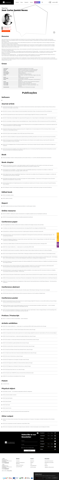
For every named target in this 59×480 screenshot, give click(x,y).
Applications (37, 2)
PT (48, 2)
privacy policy (31, 447)
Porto (49, 435)
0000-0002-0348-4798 (7, 29)
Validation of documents (49, 467)
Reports (46, 465)
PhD (31, 464)
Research (26, 2)
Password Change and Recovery (20, 463)
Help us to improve (19, 465)
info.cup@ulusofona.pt (6, 468)
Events (31, 2)
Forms (46, 464)
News (22, 2)
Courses (17, 2)
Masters (31, 462)
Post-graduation (33, 465)
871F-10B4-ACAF (6, 28)
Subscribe (29, 450)
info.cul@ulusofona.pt (6, 462)
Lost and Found (19, 466)
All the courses (33, 467)
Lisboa (52, 435)
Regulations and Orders (49, 462)
